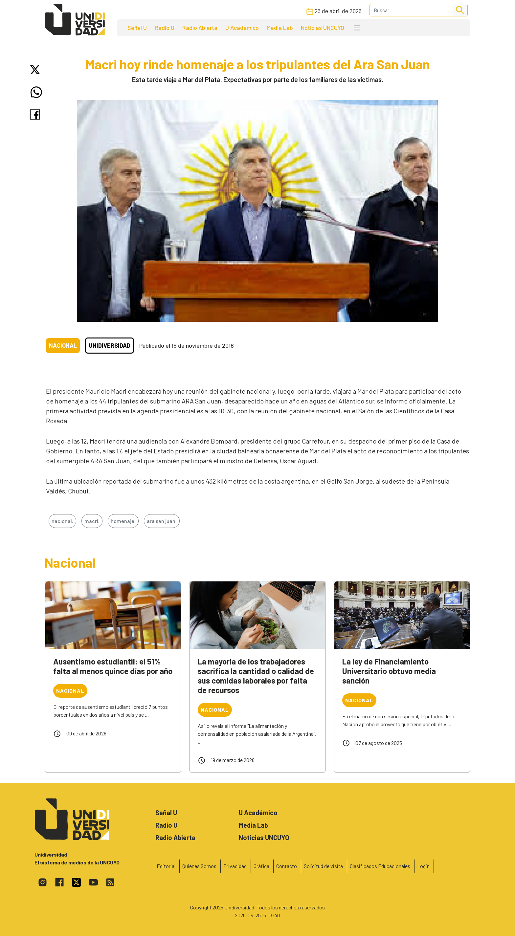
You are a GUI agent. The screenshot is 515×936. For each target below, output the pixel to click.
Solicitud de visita (323, 866)
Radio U (164, 27)
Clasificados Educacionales (380, 866)
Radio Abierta (199, 27)
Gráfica (261, 866)
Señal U (137, 27)
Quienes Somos (199, 866)
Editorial (166, 866)
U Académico (242, 27)
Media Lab (280, 27)
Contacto (286, 866)
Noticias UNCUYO (322, 27)
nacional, (62, 521)
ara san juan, (162, 521)
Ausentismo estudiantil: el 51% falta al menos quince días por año (112, 666)
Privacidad (235, 866)
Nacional (63, 345)
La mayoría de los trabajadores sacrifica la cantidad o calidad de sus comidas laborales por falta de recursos (256, 675)
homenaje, (123, 521)
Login (423, 866)
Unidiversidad (109, 345)
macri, (92, 521)
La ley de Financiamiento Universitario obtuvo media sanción (389, 671)
